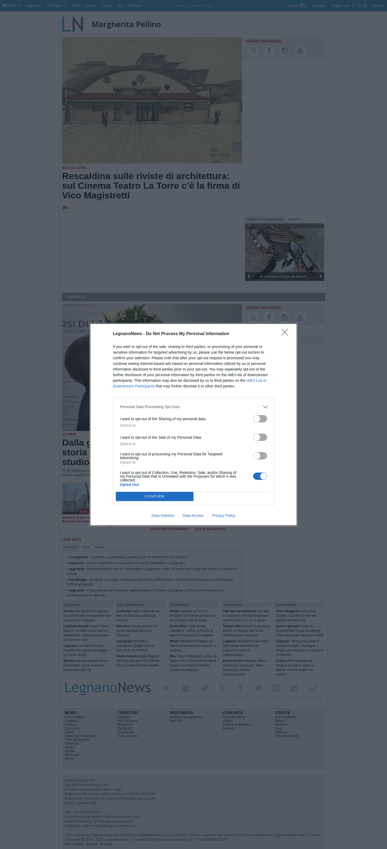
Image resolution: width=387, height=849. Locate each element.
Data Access (193, 515)
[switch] (260, 418)
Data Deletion (163, 515)
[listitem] (193, 407)
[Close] (286, 334)
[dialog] (193, 425)
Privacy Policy (223, 515)
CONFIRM (155, 496)
